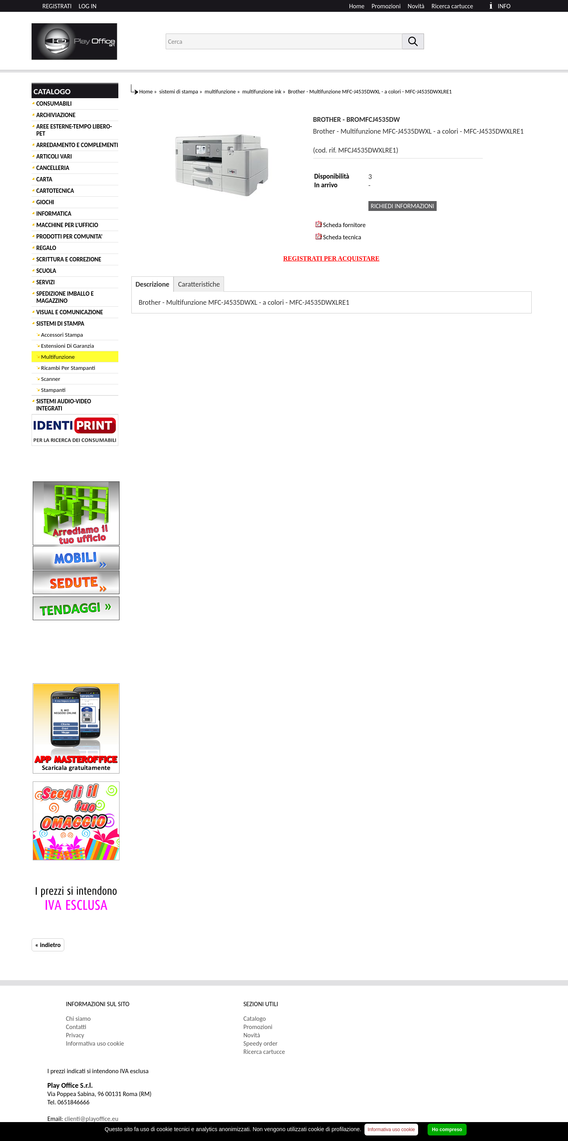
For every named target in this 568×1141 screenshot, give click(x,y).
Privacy (75, 1035)
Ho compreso (447, 1129)
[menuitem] (456, 6)
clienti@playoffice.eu (92, 1118)
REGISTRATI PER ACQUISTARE (331, 258)
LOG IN (88, 6)
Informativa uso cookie (95, 1043)
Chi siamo (78, 1018)
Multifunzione (58, 356)
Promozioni (386, 6)
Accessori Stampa (62, 334)
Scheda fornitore (341, 225)
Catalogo (254, 1018)
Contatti (76, 1027)
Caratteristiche (199, 284)
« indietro (48, 945)
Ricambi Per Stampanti (68, 367)
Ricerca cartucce (452, 6)
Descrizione (153, 284)
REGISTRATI (57, 6)
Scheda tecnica (338, 237)
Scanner (50, 378)
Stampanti (53, 389)
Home (356, 6)
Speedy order (260, 1043)
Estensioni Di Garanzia (67, 345)
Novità (416, 6)
